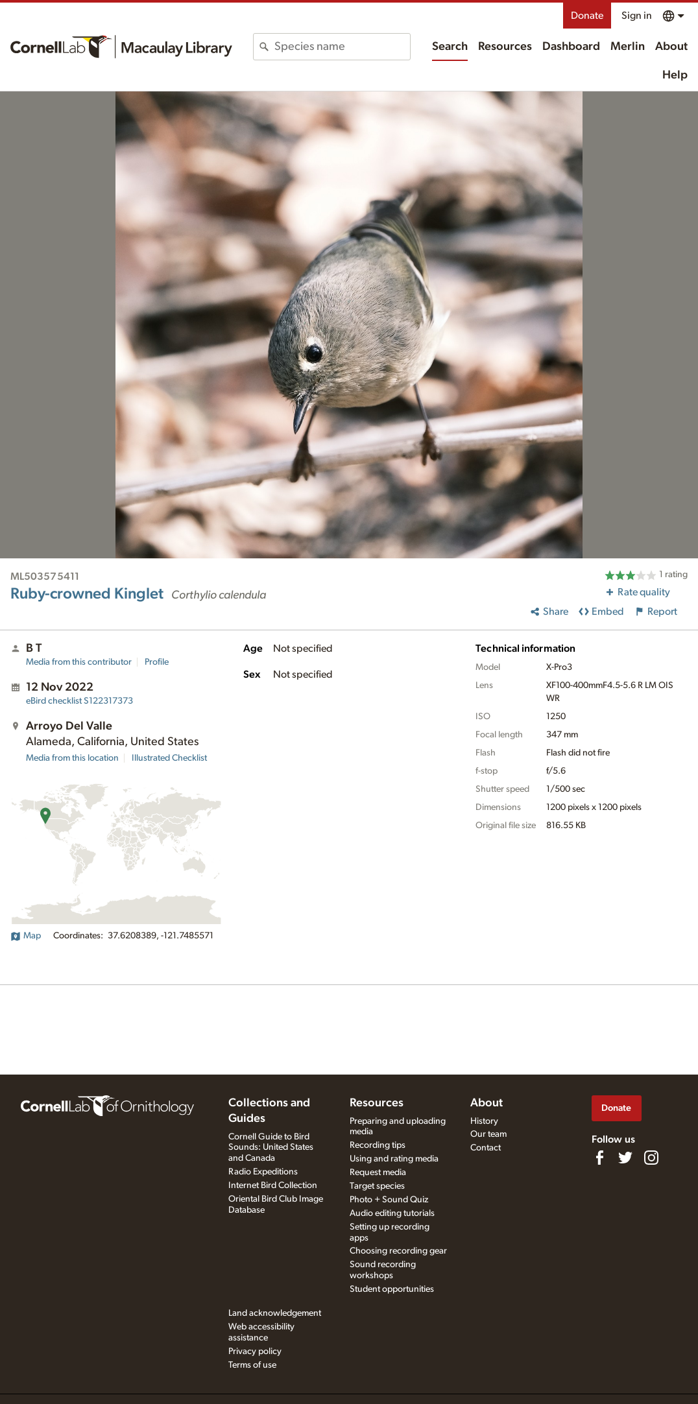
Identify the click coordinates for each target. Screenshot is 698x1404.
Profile (157, 662)
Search (450, 47)
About (671, 47)
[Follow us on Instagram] (651, 1157)
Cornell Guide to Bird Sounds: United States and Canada (270, 1147)
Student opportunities (392, 1289)
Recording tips (377, 1145)
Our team (488, 1134)
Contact (485, 1147)
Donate (587, 15)
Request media (378, 1172)
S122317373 (79, 701)
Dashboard (571, 47)
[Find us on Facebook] (599, 1157)
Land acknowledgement (274, 1313)
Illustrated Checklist (169, 758)
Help (675, 75)
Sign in (636, 15)
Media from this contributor (79, 662)
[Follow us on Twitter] (625, 1157)
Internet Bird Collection (272, 1185)
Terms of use (252, 1365)
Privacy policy (255, 1351)
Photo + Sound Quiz (389, 1199)
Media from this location (72, 758)
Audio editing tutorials (392, 1213)
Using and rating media (394, 1158)
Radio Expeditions (263, 1171)
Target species (377, 1186)
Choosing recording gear (398, 1250)
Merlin (627, 47)
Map (25, 935)
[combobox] (342, 47)
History (484, 1121)
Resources (505, 47)
